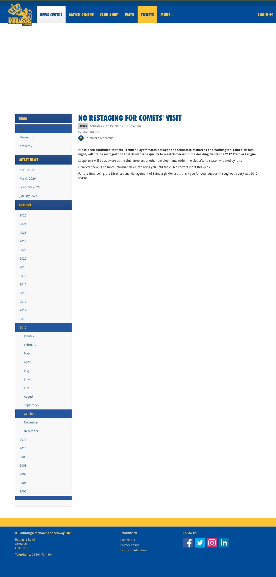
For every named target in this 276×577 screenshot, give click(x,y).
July (26, 388)
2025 (23, 215)
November (31, 422)
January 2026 (29, 196)
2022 (23, 241)
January (29, 336)
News (51, 14)
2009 (23, 457)
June (27, 379)
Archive (25, 205)
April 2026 (27, 170)
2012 (23, 327)
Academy (26, 146)
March (28, 353)
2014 (23, 310)
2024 (23, 224)
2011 (23, 439)
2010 (23, 448)
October (29, 414)
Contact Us (127, 540)
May (27, 370)
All (21, 129)
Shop (109, 14)
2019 (23, 267)
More (166, 14)
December (31, 431)
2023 (23, 232)
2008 (23, 465)
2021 (23, 250)
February (30, 345)
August (28, 396)
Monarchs (26, 137)
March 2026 (28, 178)
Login (265, 14)
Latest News (28, 159)
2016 (23, 293)
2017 (23, 284)
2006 (23, 483)
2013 (23, 319)
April (27, 362)
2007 (23, 474)
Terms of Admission (133, 550)
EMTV (129, 14)
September (31, 405)
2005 (23, 491)
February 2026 (30, 187)
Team (23, 118)
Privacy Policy (129, 545)
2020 (23, 258)
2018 (23, 276)
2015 (23, 301)
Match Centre (81, 14)
